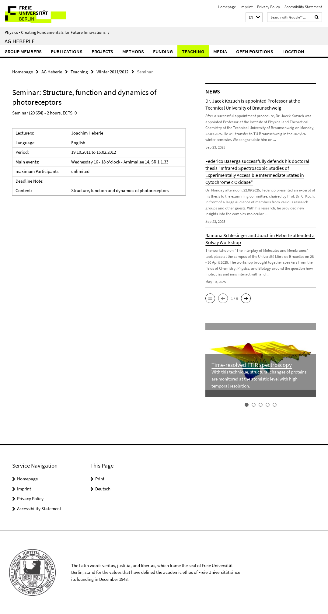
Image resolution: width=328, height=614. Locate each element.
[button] (254, 17)
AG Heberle (20, 41)
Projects (102, 51)
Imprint (246, 6)
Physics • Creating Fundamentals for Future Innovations (57, 32)
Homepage (227, 6)
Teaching (193, 51)
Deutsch (102, 488)
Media (220, 51)
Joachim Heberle (87, 133)
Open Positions (254, 51)
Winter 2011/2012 (112, 72)
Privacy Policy (268, 6)
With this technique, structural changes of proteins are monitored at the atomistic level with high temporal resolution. (258, 379)
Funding (163, 51)
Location (293, 51)
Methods (133, 51)
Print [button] (99, 479)
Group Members (23, 51)
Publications (66, 51)
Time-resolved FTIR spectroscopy (251, 365)
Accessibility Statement (303, 6)
